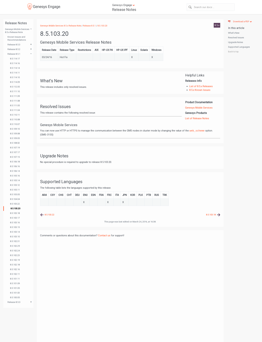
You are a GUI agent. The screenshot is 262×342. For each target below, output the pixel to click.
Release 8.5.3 (14, 44)
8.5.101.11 (15, 278)
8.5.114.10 (15, 77)
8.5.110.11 (15, 115)
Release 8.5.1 (14, 54)
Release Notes (124, 10)
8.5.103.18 (15, 213)
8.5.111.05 (15, 105)
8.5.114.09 (15, 82)
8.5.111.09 (15, 96)
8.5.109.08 (15, 133)
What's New (233, 33)
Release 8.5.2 (14, 49)
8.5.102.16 (15, 269)
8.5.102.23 (15, 255)
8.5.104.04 (15, 199)
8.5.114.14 (15, 68)
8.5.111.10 (15, 91)
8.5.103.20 (15, 208)
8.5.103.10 (15, 236)
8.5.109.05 (15, 138)
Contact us (104, 235)
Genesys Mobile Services (199, 107)
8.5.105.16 (15, 175)
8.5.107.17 (15, 152)
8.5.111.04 (15, 110)
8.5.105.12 (15, 185)
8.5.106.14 (15, 171)
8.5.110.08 (15, 119)
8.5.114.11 (15, 72)
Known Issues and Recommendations (17, 38)
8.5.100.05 (15, 297)
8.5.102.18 (15, 264)
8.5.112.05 (15, 86)
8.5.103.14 (15, 232)
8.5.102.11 (15, 274)
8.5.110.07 (15, 124)
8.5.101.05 (15, 288)
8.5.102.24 (15, 250)
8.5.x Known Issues (199, 89)
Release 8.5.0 (14, 302)
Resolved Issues (236, 37)
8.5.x (217, 25)
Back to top (233, 52)
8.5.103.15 (15, 227)
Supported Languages (239, 47)
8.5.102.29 (15, 246)
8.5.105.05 (15, 194)
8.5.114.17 (15, 58)
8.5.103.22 (15, 204)
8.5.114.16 (15, 63)
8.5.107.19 (15, 147)
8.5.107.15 (15, 157)
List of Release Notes (197, 118)
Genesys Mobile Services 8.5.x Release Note (17, 30)
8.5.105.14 (15, 180)
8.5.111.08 (15, 101)
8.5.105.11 (15, 189)
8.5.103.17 (15, 218)
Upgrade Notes (235, 42)
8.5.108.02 (15, 143)
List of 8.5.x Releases (201, 86)
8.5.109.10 (15, 129)
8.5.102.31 (15, 241)
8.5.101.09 (15, 283)
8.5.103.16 (15, 222)
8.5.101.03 (15, 292)
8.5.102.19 (15, 260)
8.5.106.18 (15, 161)
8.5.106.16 (15, 166)
